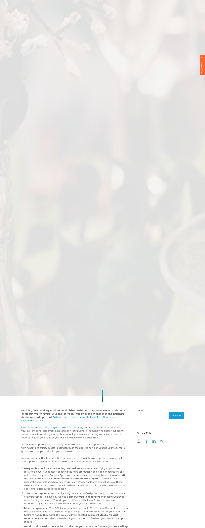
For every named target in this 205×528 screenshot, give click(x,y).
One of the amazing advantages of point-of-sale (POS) (52, 427)
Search (141, 410)
